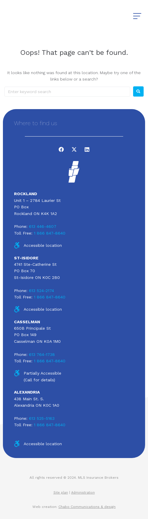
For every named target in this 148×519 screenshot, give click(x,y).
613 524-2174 (41, 290)
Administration (83, 492)
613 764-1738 (42, 354)
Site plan (60, 492)
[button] (137, 16)
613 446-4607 (42, 226)
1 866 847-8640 (49, 233)
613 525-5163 (42, 418)
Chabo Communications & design (87, 507)
